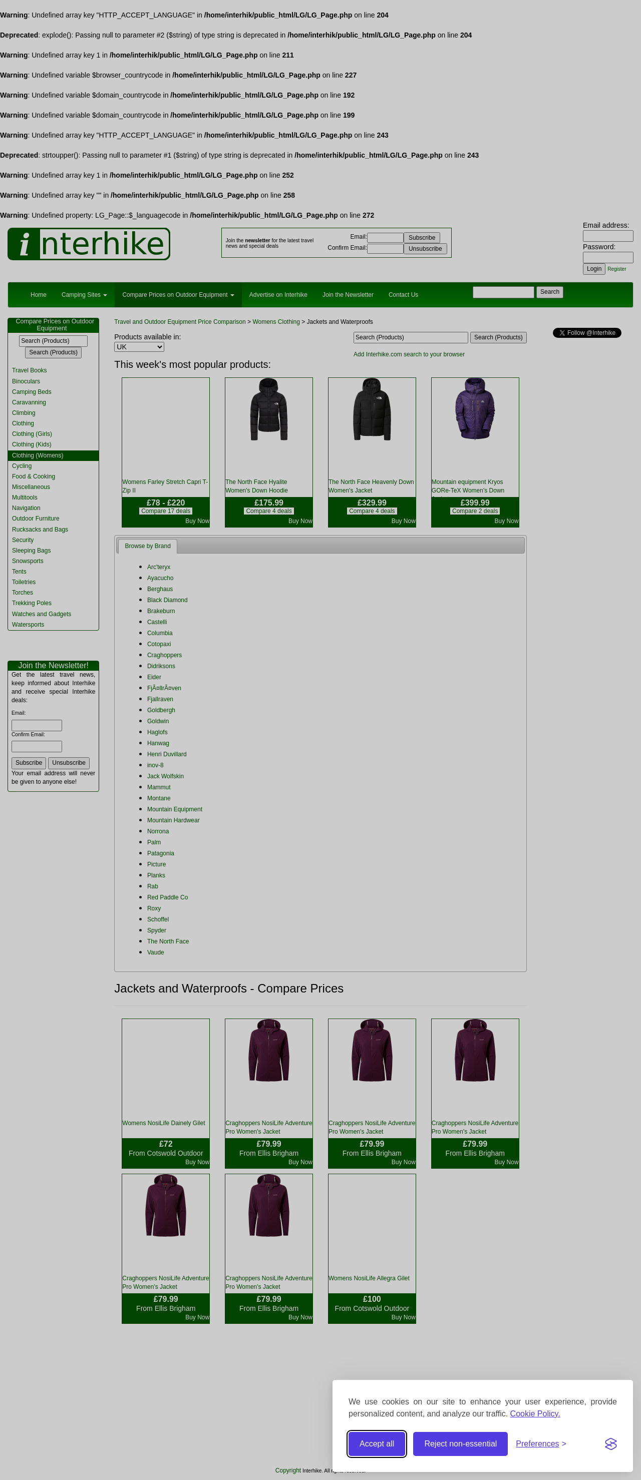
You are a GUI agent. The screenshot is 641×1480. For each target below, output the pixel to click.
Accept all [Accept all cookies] (377, 1443)
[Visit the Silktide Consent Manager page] (611, 1444)
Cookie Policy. (535, 1413)
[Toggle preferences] (541, 1444)
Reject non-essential (460, 1443)
